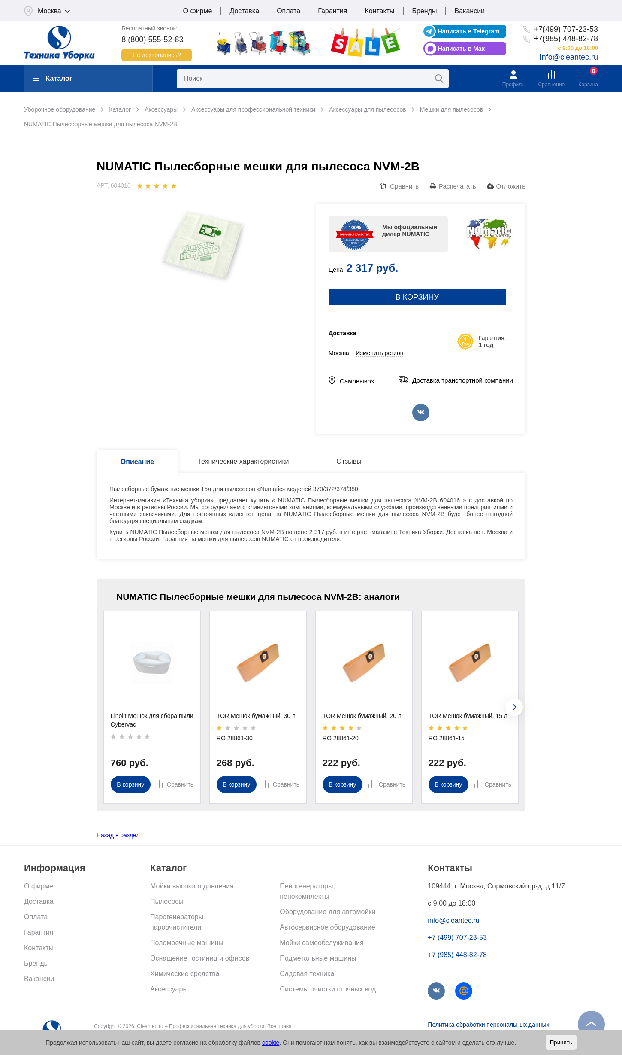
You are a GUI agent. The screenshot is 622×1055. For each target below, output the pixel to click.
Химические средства (184, 973)
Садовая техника (307, 973)
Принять (561, 1042)
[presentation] (514, 707)
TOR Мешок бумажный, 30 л (256, 715)
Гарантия (332, 11)
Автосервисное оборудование (327, 927)
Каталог (52, 78)
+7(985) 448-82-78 (566, 38)
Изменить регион (379, 353)
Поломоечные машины (186, 942)
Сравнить (404, 186)
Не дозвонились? (157, 55)
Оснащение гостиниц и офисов (199, 958)
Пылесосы (167, 901)
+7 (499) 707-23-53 (457, 937)
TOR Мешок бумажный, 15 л (468, 715)
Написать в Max (461, 48)
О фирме (197, 11)
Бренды (424, 11)
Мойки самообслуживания (321, 942)
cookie (270, 1042)
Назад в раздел (118, 835)
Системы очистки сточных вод (328, 989)
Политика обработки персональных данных (488, 1024)
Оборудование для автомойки (327, 911)
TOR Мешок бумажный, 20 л (362, 715)
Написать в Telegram (469, 31)
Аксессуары (169, 989)
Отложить (510, 186)
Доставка (244, 11)
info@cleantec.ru (569, 57)
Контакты (379, 11)
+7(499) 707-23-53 (566, 29)
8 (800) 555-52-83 (152, 39)
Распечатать (457, 186)
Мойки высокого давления (192, 886)
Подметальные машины (318, 958)
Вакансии (469, 11)
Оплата (288, 11)
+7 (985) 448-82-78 (457, 954)
